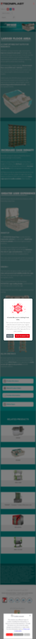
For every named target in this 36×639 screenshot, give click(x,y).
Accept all (9, 634)
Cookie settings (18, 634)
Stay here (10, 336)
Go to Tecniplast (22, 336)
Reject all (26, 634)
